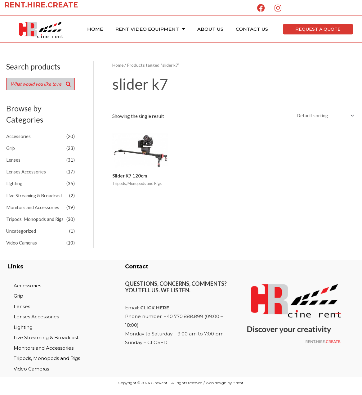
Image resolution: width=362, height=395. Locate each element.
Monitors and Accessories (33, 207)
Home (95, 29)
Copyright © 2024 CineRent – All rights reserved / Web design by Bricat (181, 382)
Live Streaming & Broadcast (34, 195)
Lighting (15, 183)
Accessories (18, 136)
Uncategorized (21, 230)
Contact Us (252, 29)
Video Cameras (21, 242)
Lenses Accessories (26, 171)
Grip (10, 148)
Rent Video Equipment (150, 29)
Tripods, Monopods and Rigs (35, 218)
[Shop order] (323, 115)
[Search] (68, 84)
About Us (210, 29)
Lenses (13, 160)
